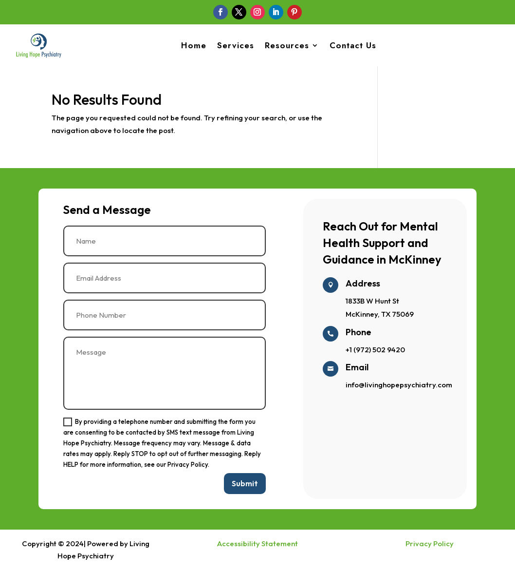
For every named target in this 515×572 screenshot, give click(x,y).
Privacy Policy (429, 546)
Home (193, 45)
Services (235, 45)
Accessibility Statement (257, 546)
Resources (287, 45)
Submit (245, 486)
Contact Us (353, 45)
